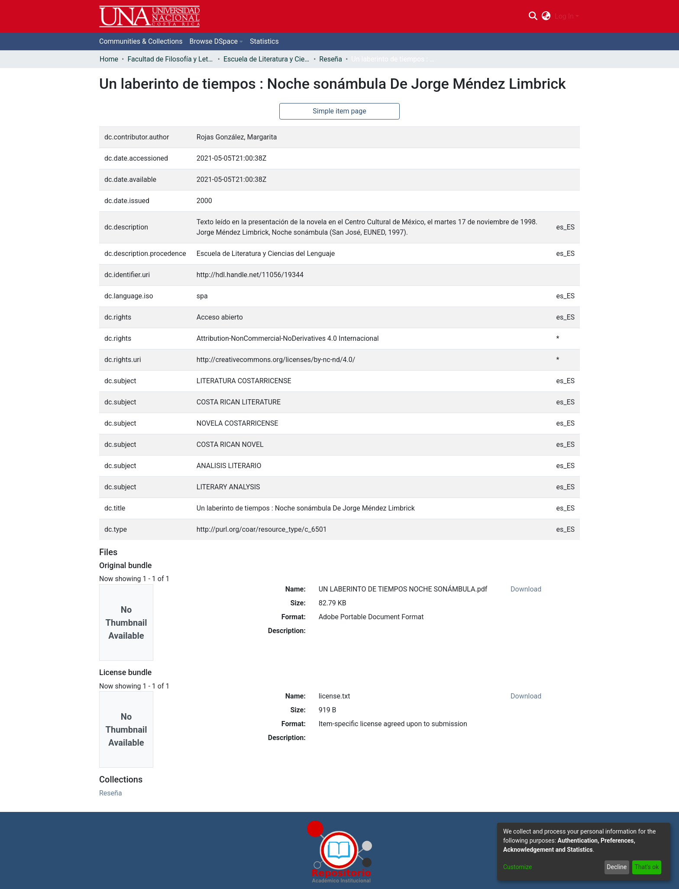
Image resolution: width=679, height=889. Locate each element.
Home (109, 59)
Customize (517, 866)
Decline (617, 866)
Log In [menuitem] (564, 16)
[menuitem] (546, 16)
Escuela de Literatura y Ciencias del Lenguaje (266, 59)
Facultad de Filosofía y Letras (170, 59)
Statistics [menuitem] (264, 41)
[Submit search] (532, 16)
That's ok (646, 866)
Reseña (330, 59)
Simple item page (339, 111)
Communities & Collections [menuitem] (140, 41)
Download (526, 589)
